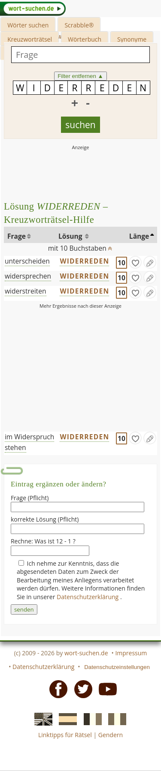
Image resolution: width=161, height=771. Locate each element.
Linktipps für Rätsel (65, 735)
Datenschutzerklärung (88, 597)
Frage (16, 236)
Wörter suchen (28, 25)
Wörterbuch (84, 39)
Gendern (110, 735)
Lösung (71, 236)
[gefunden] (135, 262)
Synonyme (131, 39)
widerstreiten (25, 291)
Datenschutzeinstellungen (117, 667)
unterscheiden (27, 261)
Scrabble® (79, 25)
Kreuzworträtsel (29, 39)
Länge (139, 236)
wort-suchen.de (86, 653)
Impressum (131, 653)
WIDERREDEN (84, 261)
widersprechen (28, 276)
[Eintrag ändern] (149, 262)
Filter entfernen (80, 76)
